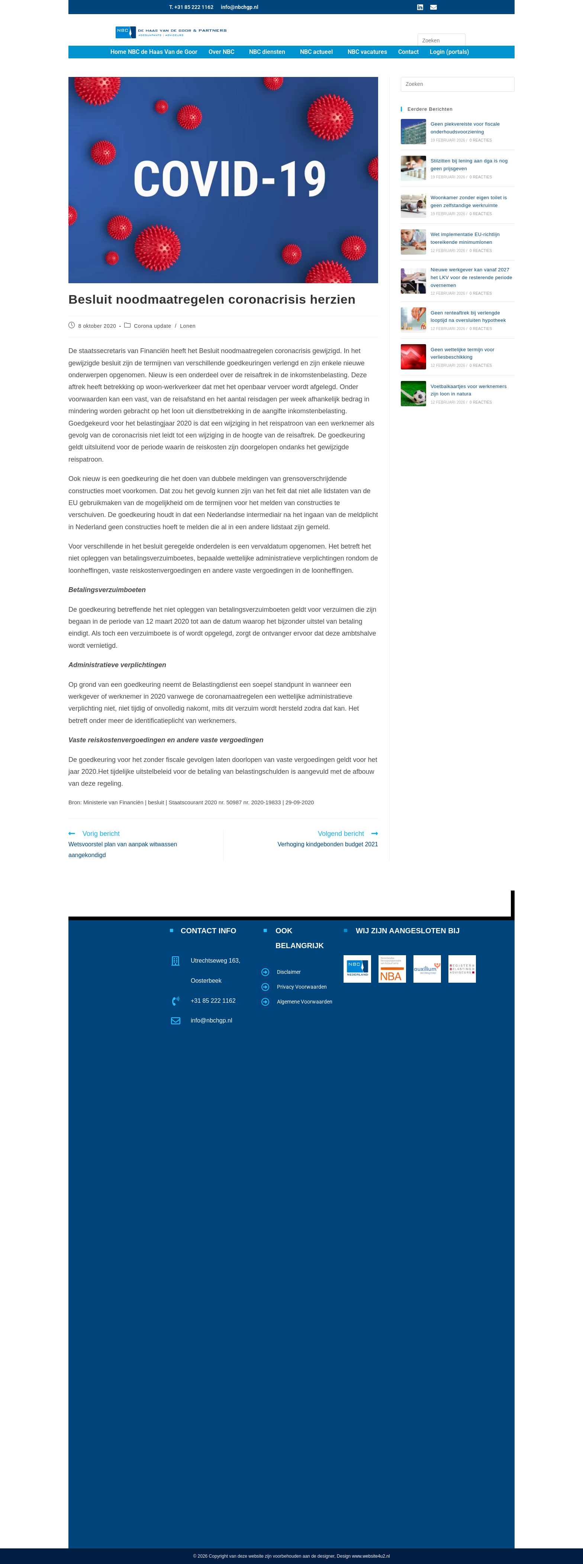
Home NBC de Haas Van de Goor (153, 51)
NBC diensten (267, 51)
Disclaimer (289, 972)
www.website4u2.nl (371, 1556)
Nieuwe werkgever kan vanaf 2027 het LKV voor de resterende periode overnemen (471, 277)
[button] (223, 52)
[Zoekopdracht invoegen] (442, 40)
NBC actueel (316, 51)
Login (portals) (449, 51)
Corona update (152, 326)
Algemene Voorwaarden (304, 1001)
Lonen (188, 326)
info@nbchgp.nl (239, 7)
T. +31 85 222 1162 (191, 7)
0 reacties (481, 140)
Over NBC (221, 51)
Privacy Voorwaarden (302, 986)
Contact (408, 51)
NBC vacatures (367, 51)
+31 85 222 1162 (213, 1000)
